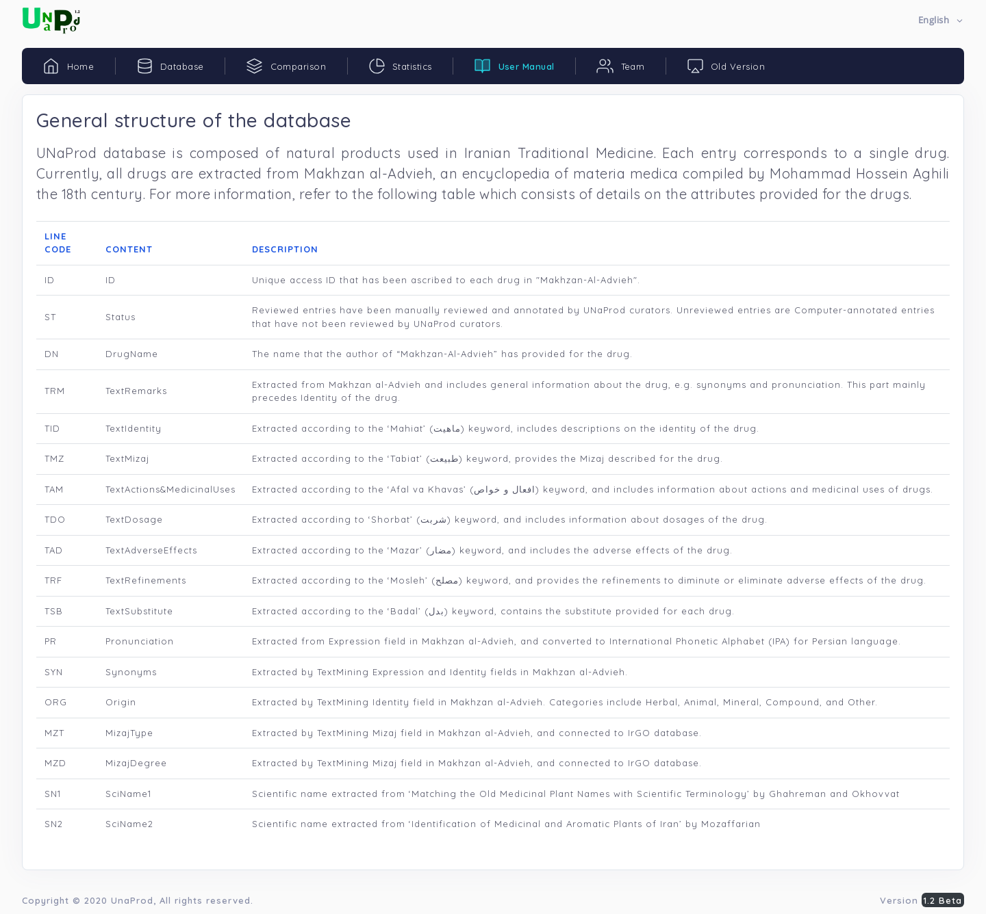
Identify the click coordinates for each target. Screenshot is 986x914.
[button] (941, 21)
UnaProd (132, 900)
